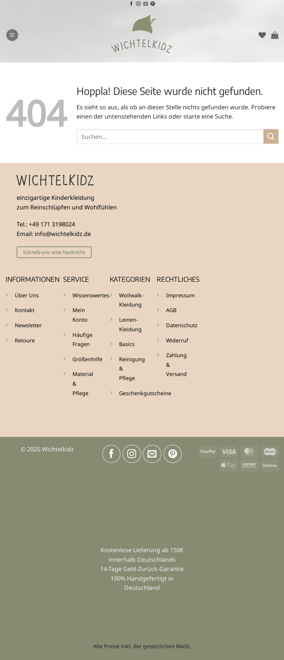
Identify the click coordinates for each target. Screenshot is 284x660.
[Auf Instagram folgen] (138, 4)
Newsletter (28, 325)
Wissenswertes (90, 295)
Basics (127, 344)
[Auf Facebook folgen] (131, 4)
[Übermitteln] (271, 136)
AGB (171, 310)
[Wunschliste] (262, 35)
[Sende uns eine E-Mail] (145, 4)
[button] (12, 35)
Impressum (180, 295)
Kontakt (24, 310)
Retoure (25, 340)
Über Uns (27, 295)
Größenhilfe (87, 359)
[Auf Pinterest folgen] (153, 4)
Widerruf (177, 340)
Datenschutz (181, 325)
